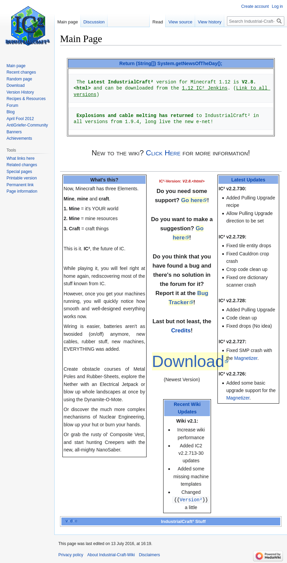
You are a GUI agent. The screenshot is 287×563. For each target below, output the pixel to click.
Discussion (94, 21)
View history (210, 21)
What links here (20, 158)
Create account (255, 6)
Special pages (19, 171)
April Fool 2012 (20, 118)
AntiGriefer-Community (27, 125)
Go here (192, 200)
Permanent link (20, 184)
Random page (19, 79)
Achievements (19, 138)
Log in (277, 6)
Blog (10, 112)
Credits (181, 330)
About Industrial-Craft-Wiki (111, 554)
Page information (21, 191)
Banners (14, 132)
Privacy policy (70, 554)
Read (157, 21)
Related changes (21, 164)
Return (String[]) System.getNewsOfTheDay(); (170, 63)
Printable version (21, 178)
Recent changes (21, 72)
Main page (67, 21)
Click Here (163, 153)
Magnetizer (245, 358)
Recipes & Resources (25, 98)
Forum (12, 105)
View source (180, 21)
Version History (20, 92)
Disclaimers (149, 554)
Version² (190, 499)
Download (188, 361)
